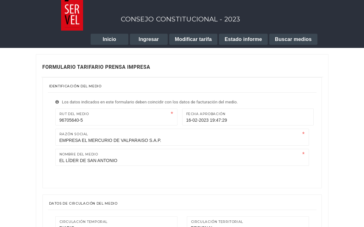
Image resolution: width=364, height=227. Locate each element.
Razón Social (73, 134)
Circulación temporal (83, 222)
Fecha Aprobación (206, 114)
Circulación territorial (217, 222)
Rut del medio (74, 114)
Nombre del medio (78, 154)
